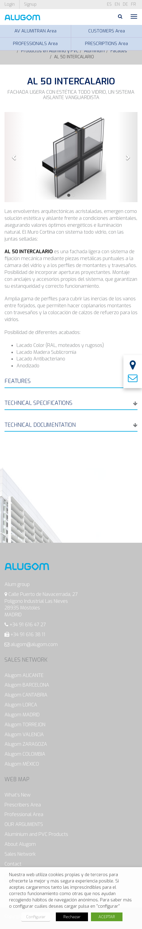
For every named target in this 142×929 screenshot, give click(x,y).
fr (133, 4)
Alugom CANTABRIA (26, 695)
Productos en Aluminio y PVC (49, 51)
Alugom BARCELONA (27, 685)
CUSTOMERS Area (106, 31)
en (117, 4)
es (109, 4)
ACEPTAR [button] (106, 916)
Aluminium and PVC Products (36, 834)
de (125, 4)
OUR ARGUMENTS (24, 824)
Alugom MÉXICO (22, 764)
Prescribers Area (23, 805)
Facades (118, 51)
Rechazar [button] (71, 916)
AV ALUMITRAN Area (35, 31)
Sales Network (20, 854)
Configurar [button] (35, 916)
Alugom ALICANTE (24, 675)
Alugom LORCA (21, 705)
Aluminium (94, 51)
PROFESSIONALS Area (35, 44)
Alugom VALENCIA (24, 734)
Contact (13, 864)
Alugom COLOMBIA (25, 754)
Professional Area (24, 814)
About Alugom (20, 844)
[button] (14, 157)
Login (10, 4)
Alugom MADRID (22, 715)
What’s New (18, 795)
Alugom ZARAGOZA (26, 744)
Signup (30, 4)
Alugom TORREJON (25, 724)
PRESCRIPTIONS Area (106, 44)
